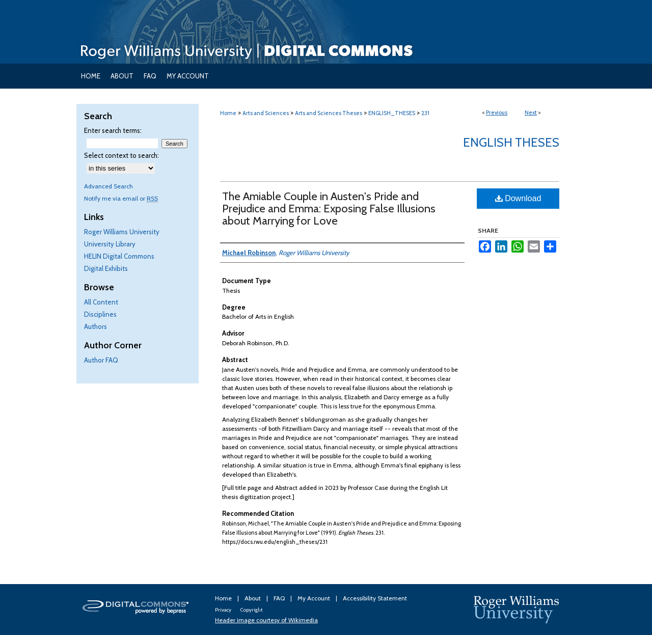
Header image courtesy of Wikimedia (266, 620)
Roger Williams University (121, 232)
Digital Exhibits (106, 268)
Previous (496, 112)
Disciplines (100, 314)
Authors (95, 326)
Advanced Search (108, 186)
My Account (314, 598)
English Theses (511, 142)
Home (228, 113)
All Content (101, 302)
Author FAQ (101, 360)
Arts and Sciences (265, 113)
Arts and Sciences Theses (328, 113)
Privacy (223, 609)
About (253, 598)
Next (531, 112)
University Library (109, 244)
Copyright (251, 609)
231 (425, 113)
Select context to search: (121, 155)
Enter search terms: (113, 130)
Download (518, 198)
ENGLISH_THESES (391, 113)
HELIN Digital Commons (119, 256)
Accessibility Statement (375, 598)
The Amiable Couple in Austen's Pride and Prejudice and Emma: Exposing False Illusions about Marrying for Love (329, 208)
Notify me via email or (121, 198)
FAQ (280, 598)
